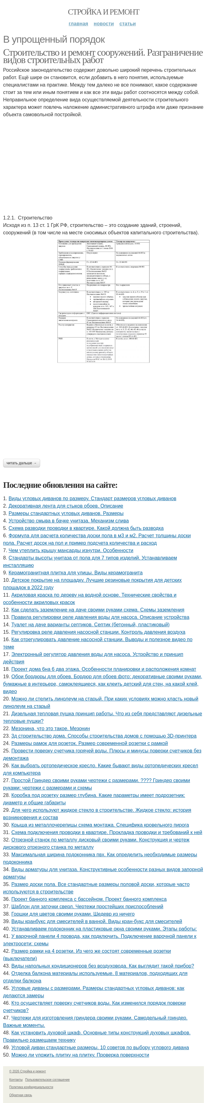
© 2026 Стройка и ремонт (27, 1071)
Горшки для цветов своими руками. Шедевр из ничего (73, 914)
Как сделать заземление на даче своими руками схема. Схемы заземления (97, 609)
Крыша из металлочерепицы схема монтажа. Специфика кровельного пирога (100, 825)
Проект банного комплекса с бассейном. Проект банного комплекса (89, 899)
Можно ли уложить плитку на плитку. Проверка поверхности (80, 1055)
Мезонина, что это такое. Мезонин (50, 728)
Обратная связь (20, 1095)
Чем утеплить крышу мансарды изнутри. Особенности (71, 550)
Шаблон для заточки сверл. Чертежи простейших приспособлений (87, 906)
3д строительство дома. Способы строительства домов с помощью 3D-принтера (103, 736)
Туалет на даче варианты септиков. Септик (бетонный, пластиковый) (90, 624)
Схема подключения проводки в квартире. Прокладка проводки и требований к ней (106, 832)
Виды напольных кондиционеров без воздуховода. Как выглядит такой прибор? (102, 966)
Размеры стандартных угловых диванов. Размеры (66, 513)
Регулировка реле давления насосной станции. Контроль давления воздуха (98, 632)
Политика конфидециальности (31, 1087)
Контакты (16, 1079)
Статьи (128, 23)
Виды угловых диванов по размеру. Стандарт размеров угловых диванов (92, 498)
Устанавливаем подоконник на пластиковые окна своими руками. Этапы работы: (104, 928)
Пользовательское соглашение (47, 1079)
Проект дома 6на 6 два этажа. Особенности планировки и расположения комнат (103, 669)
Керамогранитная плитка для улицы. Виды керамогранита (76, 572)
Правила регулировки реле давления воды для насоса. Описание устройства (100, 617)
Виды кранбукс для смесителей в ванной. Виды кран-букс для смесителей (96, 921)
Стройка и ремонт (103, 11)
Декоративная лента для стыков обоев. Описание (66, 506)
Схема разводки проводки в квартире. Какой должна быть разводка (86, 528)
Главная (78, 23)
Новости (104, 23)
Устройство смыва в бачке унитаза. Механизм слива (69, 520)
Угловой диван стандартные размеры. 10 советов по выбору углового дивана (100, 1047)
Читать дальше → (21, 463)
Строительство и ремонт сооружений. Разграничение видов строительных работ (103, 56)
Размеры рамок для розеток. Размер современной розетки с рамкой (89, 743)
